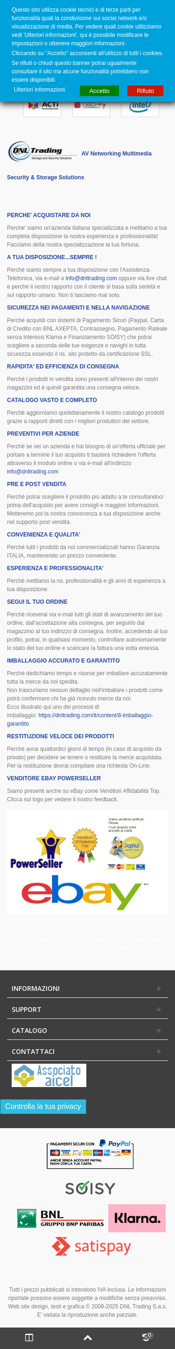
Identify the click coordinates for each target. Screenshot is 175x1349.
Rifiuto (145, 90)
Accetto (99, 90)
